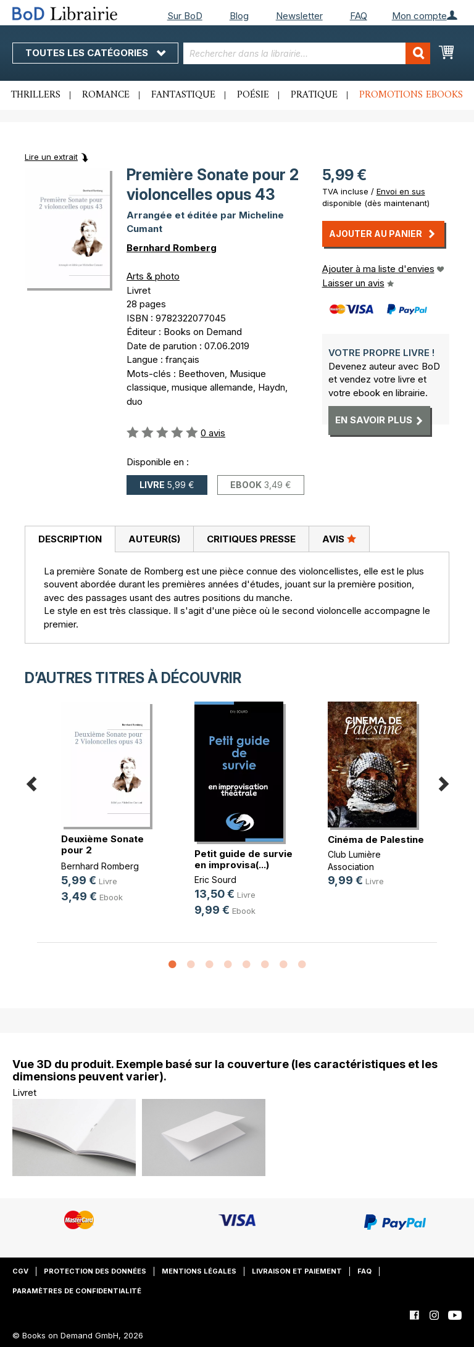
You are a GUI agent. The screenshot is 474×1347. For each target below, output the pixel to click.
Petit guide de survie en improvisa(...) (243, 859)
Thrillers (35, 95)
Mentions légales (199, 1271)
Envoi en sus (400, 191)
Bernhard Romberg (172, 248)
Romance (106, 95)
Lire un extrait (51, 157)
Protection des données (95, 1271)
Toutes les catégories (95, 53)
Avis (339, 538)
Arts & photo (153, 276)
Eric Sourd (215, 879)
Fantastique (183, 95)
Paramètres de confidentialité (76, 1291)
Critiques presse (251, 539)
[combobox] (306, 53)
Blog (239, 16)
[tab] (70, 539)
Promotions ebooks (411, 95)
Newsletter (299, 16)
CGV (20, 1271)
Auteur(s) (154, 539)
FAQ (358, 16)
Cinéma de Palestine (376, 839)
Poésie (253, 95)
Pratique (314, 95)
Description (70, 539)
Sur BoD (184, 16)
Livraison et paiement (297, 1271)
